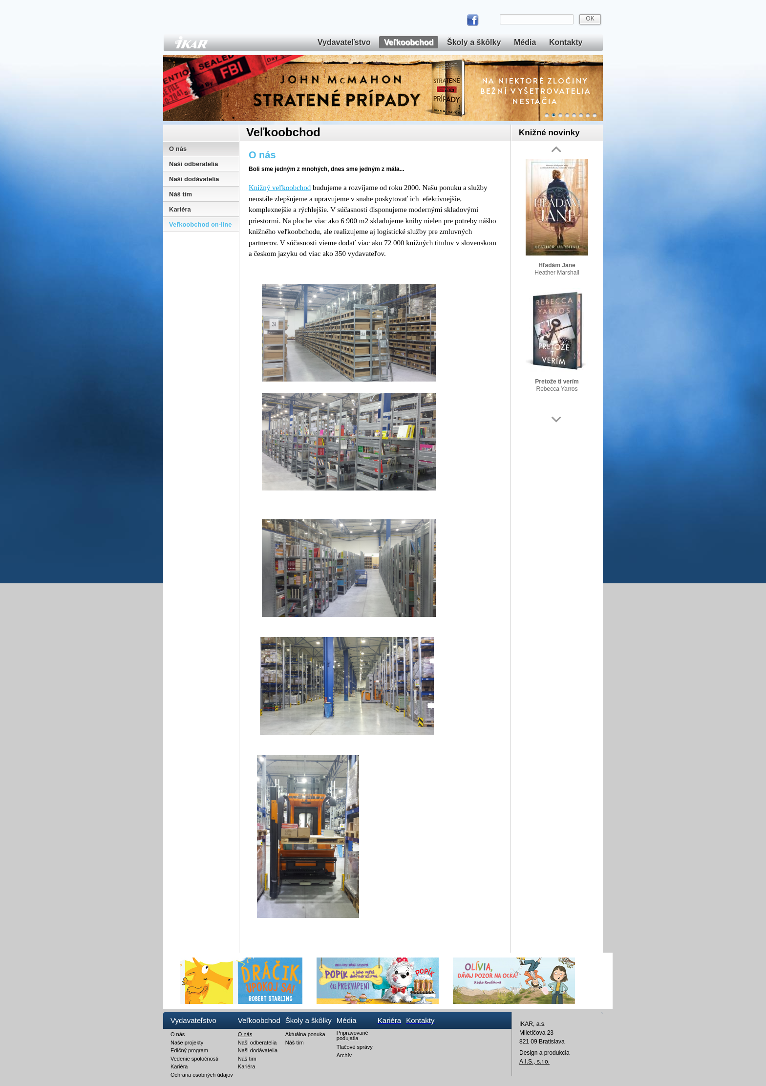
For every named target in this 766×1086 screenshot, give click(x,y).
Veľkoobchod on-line (200, 224)
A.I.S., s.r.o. (534, 1061)
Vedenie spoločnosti (194, 1059)
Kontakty (565, 42)
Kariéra (180, 209)
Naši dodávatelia (194, 179)
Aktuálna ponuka (305, 1034)
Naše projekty (186, 1042)
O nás (178, 148)
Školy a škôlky (474, 42)
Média (525, 42)
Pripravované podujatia (352, 1035)
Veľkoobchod (408, 42)
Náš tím (180, 194)
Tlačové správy (355, 1047)
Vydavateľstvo (344, 42)
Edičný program (189, 1050)
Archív (344, 1055)
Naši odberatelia (193, 164)
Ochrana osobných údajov (201, 1075)
